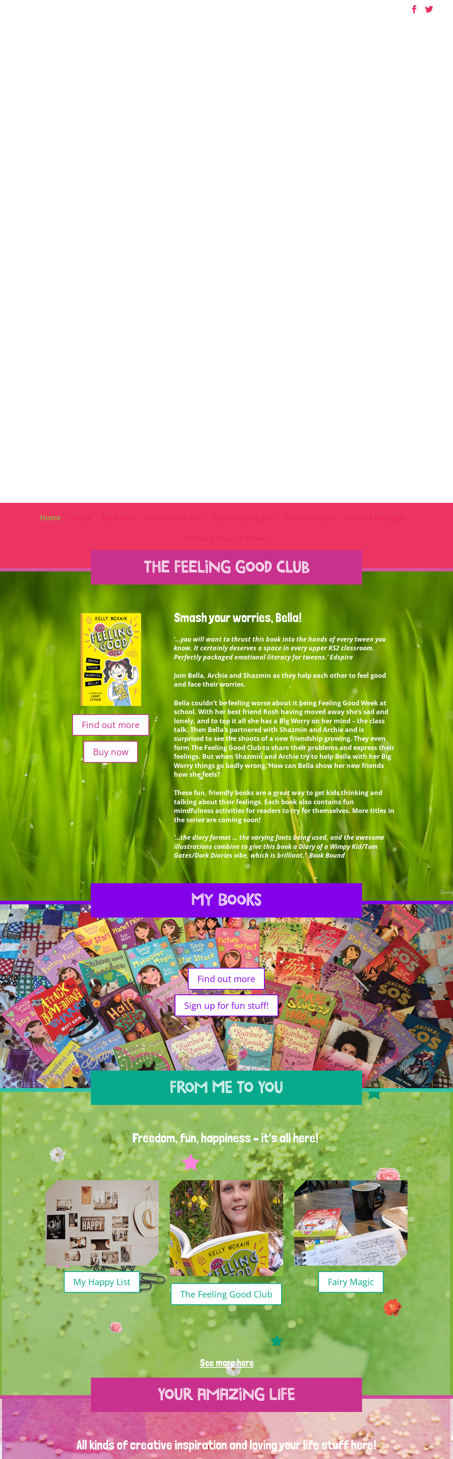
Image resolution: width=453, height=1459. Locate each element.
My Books (119, 68)
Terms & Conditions (285, 1439)
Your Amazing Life (243, 68)
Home (50, 68)
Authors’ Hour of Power (226, 89)
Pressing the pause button (101, 1145)
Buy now (110, 301)
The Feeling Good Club (226, 843)
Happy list (226, 1152)
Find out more (111, 274)
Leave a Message (375, 68)
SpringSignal (389, 1439)
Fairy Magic (351, 831)
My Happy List (101, 831)
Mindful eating (351, 1138)
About (81, 68)
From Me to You (174, 68)
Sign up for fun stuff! (226, 555)
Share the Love (310, 68)
